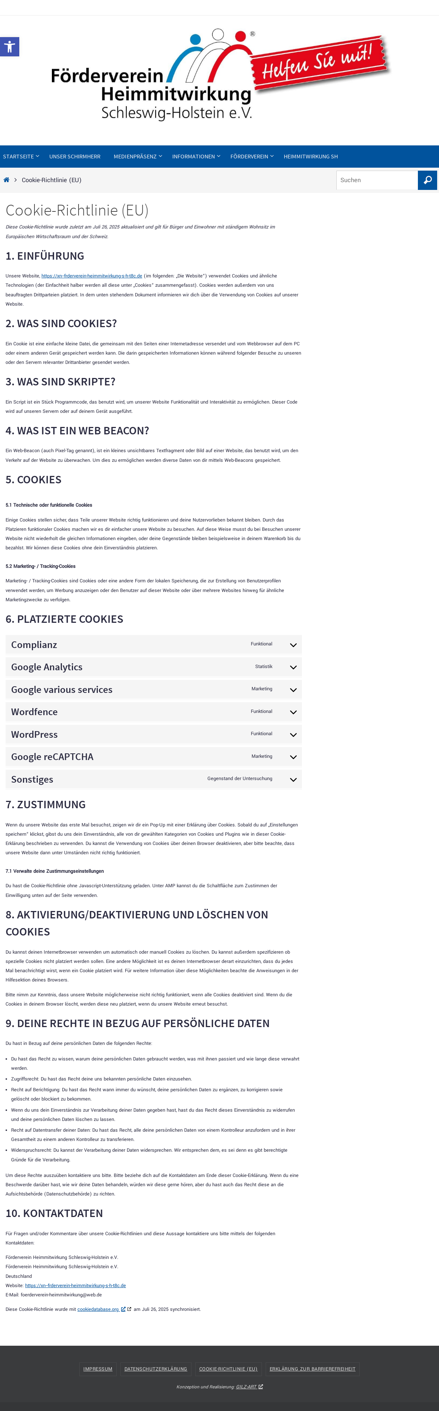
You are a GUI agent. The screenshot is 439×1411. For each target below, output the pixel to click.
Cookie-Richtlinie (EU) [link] (228, 1369)
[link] (9, 46)
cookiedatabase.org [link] (101, 1309)
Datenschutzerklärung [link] (155, 1369)
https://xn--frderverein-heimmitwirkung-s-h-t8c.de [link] (91, 276)
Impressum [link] (98, 1369)
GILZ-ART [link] (249, 1387)
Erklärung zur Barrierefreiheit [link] (313, 1369)
